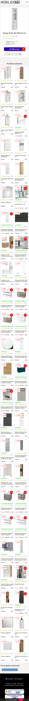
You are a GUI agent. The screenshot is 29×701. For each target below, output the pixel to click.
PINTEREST (19, 679)
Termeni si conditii (11, 684)
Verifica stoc (17, 49)
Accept (21, 699)
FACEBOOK (10, 679)
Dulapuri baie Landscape (10, 670)
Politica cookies (19, 685)
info (12, 87)
